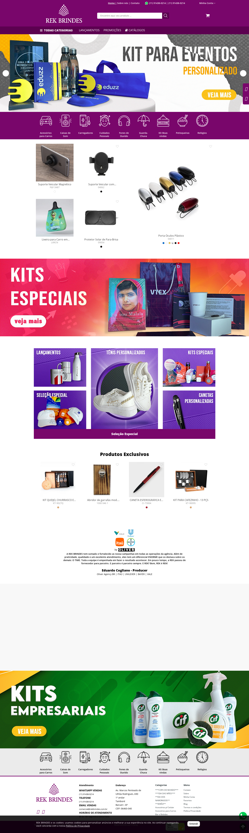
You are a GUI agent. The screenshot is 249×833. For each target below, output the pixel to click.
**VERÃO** (160, 804)
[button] (6, 73)
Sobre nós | (123, 3)
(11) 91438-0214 (157, 3)
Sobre (186, 793)
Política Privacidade (192, 811)
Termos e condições (192, 807)
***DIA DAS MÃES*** (165, 793)
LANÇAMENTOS (89, 30)
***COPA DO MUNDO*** (166, 790)
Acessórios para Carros (165, 811)
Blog (186, 804)
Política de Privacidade (78, 825)
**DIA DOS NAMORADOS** (162, 799)
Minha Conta (207, 3)
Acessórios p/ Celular (164, 807)
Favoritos (188, 800)
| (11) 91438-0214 (175, 3)
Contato (135, 3)
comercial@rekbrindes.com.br (93, 809)
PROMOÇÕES (112, 30)
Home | (112, 3)
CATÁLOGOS (135, 30)
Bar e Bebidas (161, 814)
